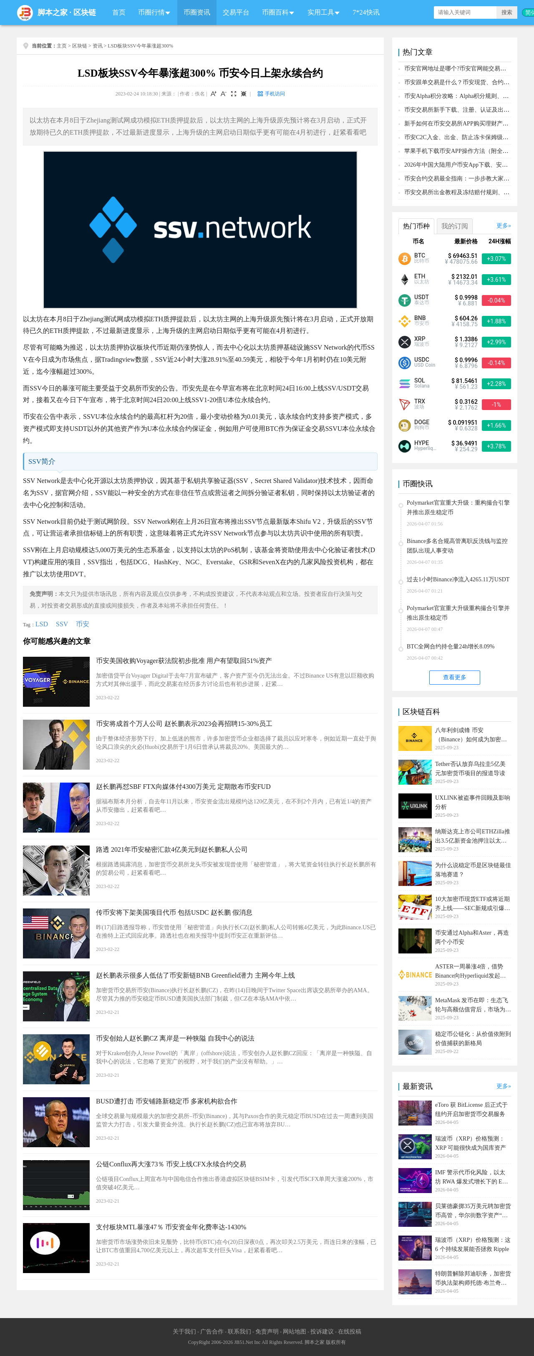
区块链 (84, 12)
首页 (119, 12)
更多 (502, 226)
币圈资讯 (197, 12)
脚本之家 (53, 12)
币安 (82, 624)
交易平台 (236, 12)
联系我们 (239, 1331)
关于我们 (184, 1331)
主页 (62, 46)
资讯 (98, 46)
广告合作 (212, 1331)
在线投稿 (349, 1331)
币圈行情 (151, 12)
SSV (62, 624)
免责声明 (267, 1331)
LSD (41, 624)
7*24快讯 (366, 12)
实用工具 (320, 12)
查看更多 (454, 677)
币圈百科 (275, 12)
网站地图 (294, 1331)
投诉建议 (322, 1331)
